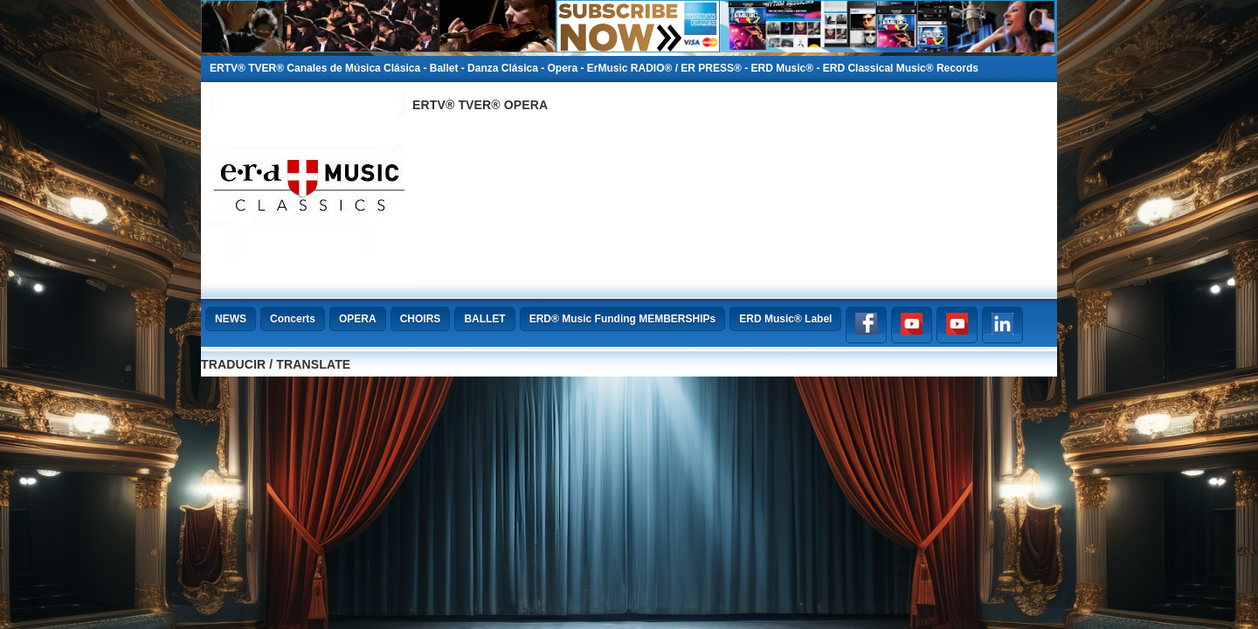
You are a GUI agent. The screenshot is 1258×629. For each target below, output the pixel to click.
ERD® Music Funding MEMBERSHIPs (622, 319)
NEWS (230, 319)
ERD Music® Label (785, 319)
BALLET (484, 319)
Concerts (292, 319)
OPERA (358, 319)
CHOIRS (420, 319)
